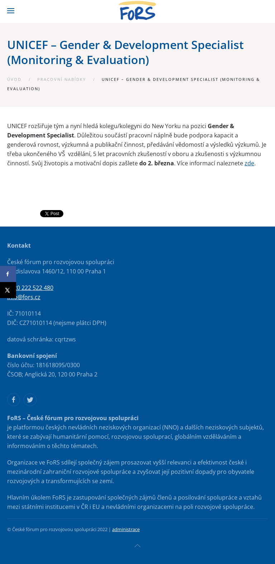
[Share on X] (8, 290)
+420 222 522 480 (30, 288)
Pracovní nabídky (61, 79)
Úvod (14, 79)
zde (249, 163)
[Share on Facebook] (8, 274)
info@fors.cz (23, 297)
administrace (126, 529)
